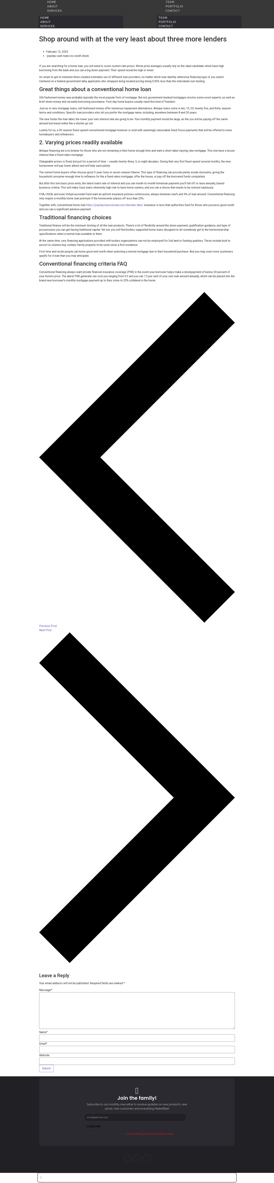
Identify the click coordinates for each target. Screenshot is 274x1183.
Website (44, 1055)
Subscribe (94, 1126)
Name (43, 1032)
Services (47, 26)
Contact (165, 26)
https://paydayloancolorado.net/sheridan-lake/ (114, 205)
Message (45, 990)
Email (43, 1043)
